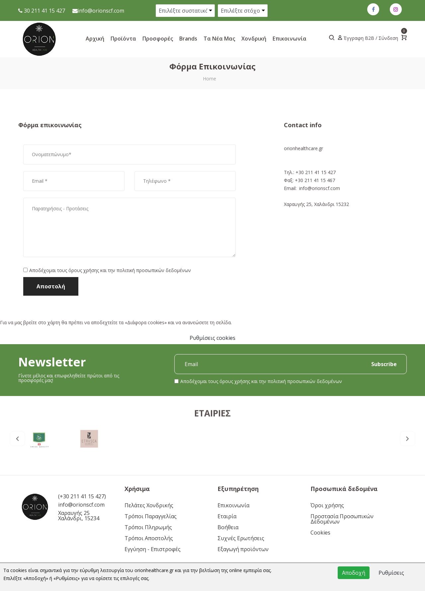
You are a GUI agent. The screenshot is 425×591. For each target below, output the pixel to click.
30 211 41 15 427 (44, 10)
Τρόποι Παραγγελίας (151, 516)
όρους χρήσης (83, 270)
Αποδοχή (353, 572)
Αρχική (95, 38)
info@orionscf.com (101, 10)
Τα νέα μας (219, 38)
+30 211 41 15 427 (316, 172)
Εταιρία (226, 516)
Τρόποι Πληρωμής (148, 527)
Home (209, 78)
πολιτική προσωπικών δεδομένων (154, 270)
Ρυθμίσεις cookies (212, 338)
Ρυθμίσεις (391, 572)
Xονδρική (253, 38)
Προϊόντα (123, 38)
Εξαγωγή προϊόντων (243, 549)
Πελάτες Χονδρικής (149, 505)
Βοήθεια (227, 527)
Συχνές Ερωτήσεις (240, 538)
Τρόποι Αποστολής (149, 538)
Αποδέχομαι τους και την (110, 270)
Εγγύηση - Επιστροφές (153, 549)
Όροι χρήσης (327, 505)
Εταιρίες (212, 441)
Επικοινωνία (289, 38)
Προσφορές (157, 38)
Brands (188, 38)
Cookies (320, 532)
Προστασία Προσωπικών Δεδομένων (342, 519)
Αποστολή (51, 286)
